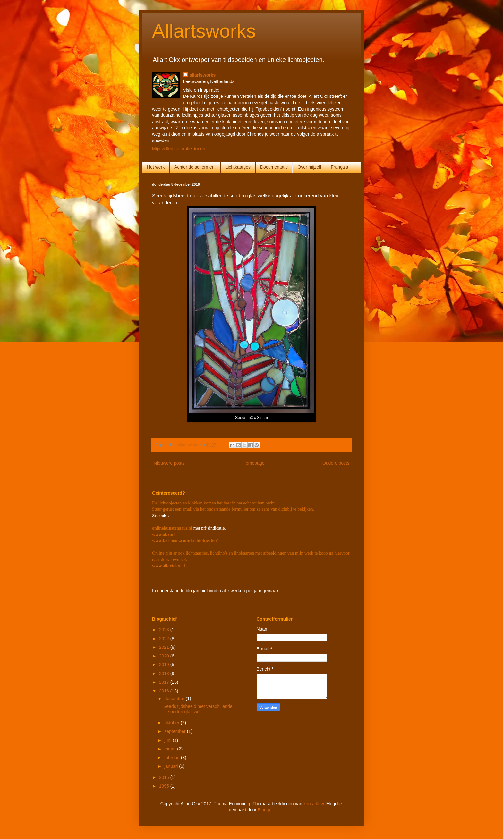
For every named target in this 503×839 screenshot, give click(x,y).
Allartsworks (204, 31)
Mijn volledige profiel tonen (178, 148)
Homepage (254, 463)
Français (339, 167)
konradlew (313, 803)
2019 (164, 664)
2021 (164, 647)
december (174, 698)
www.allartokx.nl (168, 566)
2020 (164, 655)
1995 (164, 786)
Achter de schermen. (195, 167)
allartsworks (203, 75)
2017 (164, 682)
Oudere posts (335, 463)
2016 (164, 690)
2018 (164, 673)
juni (168, 740)
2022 (164, 638)
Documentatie (274, 167)
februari (172, 757)
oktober (172, 722)
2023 (164, 629)
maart (170, 748)
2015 (164, 777)
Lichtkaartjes (238, 167)
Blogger (265, 809)
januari (171, 766)
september (175, 731)
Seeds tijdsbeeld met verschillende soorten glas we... (198, 709)
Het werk (156, 167)
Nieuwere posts (169, 463)
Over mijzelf (309, 167)
